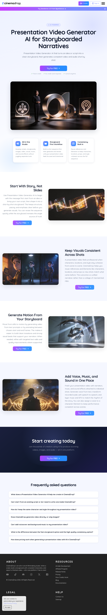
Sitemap (58, 599)
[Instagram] (31, 574)
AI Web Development (63, 566)
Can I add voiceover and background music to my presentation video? (39, 524)
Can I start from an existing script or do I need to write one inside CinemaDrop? (43, 502)
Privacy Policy (11, 599)
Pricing (58, 575)
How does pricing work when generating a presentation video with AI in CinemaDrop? (45, 540)
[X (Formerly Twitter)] (39, 574)
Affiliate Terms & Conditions (15, 597)
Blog (57, 580)
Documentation (61, 583)
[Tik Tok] (15, 574)
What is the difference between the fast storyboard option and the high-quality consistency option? (52, 532)
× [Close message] (105, 9)
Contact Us (59, 597)
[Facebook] (47, 574)
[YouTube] (7, 574)
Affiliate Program (62, 569)
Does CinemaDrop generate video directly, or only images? (35, 517)
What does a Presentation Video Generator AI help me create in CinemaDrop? (43, 494)
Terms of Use (10, 602)
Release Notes (61, 572)
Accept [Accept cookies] (7, 607)
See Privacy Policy (10, 603)
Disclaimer (9, 605)
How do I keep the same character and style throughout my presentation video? (43, 509)
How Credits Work (62, 577)
